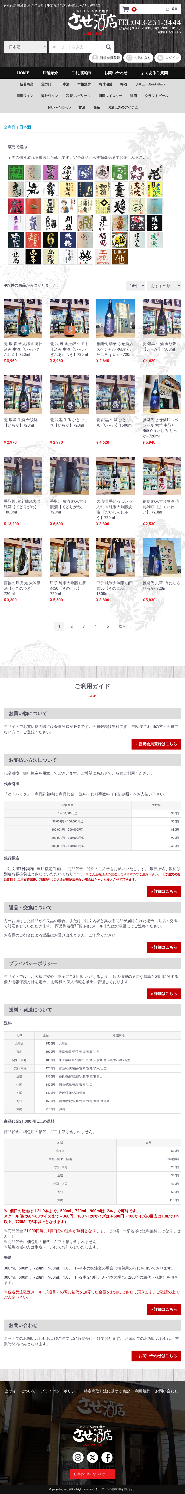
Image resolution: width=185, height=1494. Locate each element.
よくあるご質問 (154, 73)
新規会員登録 (105, 57)
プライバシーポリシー (59, 1391)
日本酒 (64, 84)
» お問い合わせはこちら (156, 1355)
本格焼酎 (84, 84)
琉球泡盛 (105, 84)
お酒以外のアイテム (123, 107)
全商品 (9, 127)
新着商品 (26, 84)
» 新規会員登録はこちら (156, 744)
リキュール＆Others (150, 84)
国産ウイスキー (110, 96)
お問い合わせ (115, 73)
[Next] (122, 626)
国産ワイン (24, 96)
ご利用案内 (81, 73)
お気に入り (138, 57)
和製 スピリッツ (78, 96)
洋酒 (133, 96)
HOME (23, 73)
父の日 (46, 84)
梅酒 (123, 84)
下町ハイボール (59, 107)
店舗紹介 (50, 73)
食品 (96, 107)
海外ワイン (49, 96)
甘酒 (82, 107)
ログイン (168, 57)
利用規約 (142, 1391)
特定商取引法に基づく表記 (107, 1391)
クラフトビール (156, 96)
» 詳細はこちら (164, 891)
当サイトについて (20, 1391)
